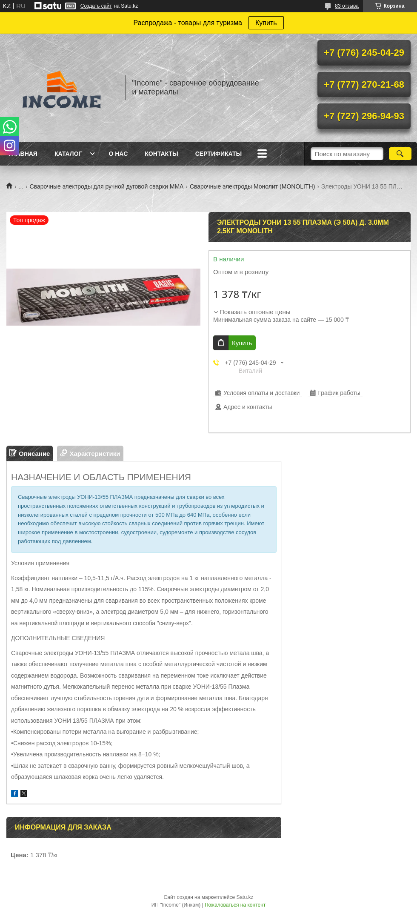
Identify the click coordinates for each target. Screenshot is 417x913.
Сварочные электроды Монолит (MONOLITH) (252, 186)
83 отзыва (347, 6)
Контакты (161, 153)
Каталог (68, 153)
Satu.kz (244, 897)
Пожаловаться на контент (235, 905)
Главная (23, 153)
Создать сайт (96, 6)
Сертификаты (218, 153)
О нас (118, 153)
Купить (266, 22)
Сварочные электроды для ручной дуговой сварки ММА (107, 186)
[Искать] (400, 153)
